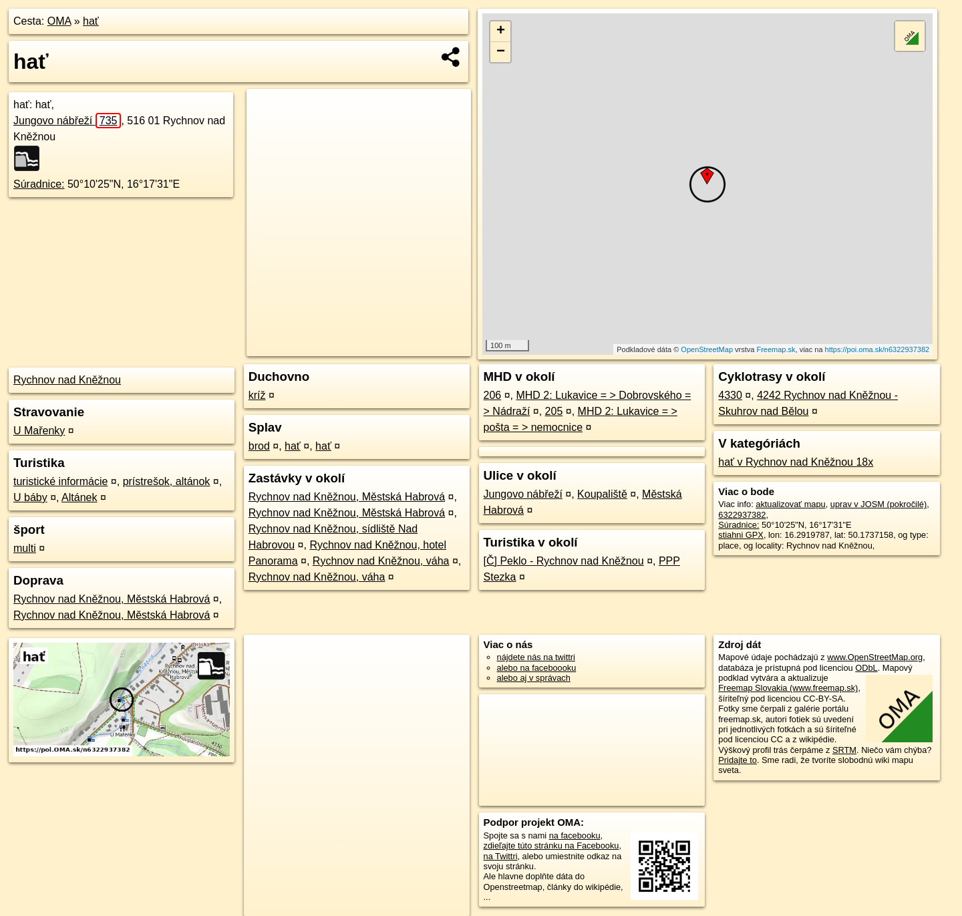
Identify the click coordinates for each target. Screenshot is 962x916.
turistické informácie (60, 481)
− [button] (500, 52)
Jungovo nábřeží (67, 120)
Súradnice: (39, 184)
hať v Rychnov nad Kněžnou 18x (795, 462)
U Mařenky (39, 430)
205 (554, 411)
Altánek (79, 497)
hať (91, 21)
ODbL (866, 668)
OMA (59, 21)
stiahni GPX (741, 535)
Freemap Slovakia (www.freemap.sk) (788, 688)
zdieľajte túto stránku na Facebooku (551, 846)
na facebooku (575, 835)
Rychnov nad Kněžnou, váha (381, 561)
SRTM (844, 750)
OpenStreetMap (707, 349)
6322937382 (742, 515)
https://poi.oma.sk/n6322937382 (877, 349)
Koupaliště (602, 494)
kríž (257, 395)
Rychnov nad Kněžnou (67, 380)
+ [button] (500, 31)
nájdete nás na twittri (536, 657)
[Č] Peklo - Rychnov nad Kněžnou (564, 561)
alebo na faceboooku (537, 668)
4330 (730, 395)
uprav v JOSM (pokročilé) (878, 504)
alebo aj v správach (534, 678)
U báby (30, 497)
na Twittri (501, 856)
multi (24, 548)
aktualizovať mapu (790, 504)
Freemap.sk (775, 349)
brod (259, 446)
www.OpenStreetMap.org (875, 657)
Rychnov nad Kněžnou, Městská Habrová (111, 599)
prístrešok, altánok (166, 481)
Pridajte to (737, 760)
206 (493, 395)
